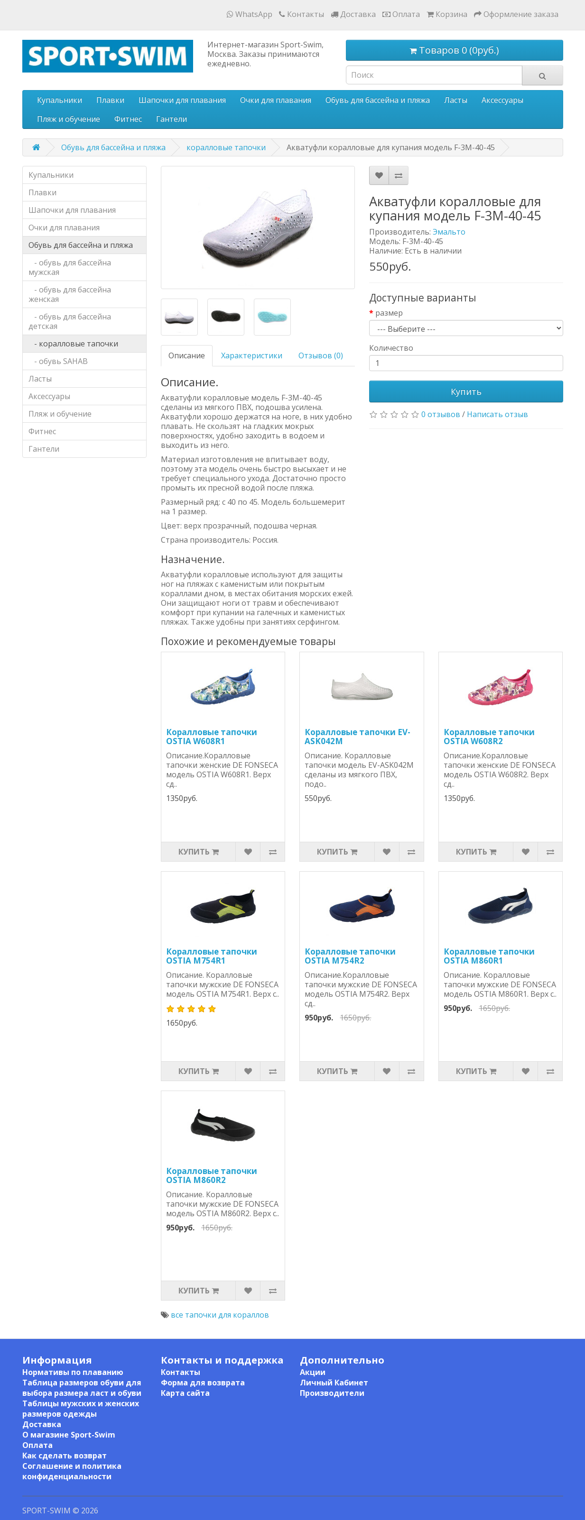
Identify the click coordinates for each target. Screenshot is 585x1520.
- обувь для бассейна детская (69, 321)
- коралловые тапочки (73, 343)
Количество (391, 348)
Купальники (59, 100)
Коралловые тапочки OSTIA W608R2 (489, 736)
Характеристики (251, 355)
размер (389, 313)
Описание (186, 355)
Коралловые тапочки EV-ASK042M (357, 736)
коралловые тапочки (226, 147)
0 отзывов (440, 414)
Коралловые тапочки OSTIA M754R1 (211, 956)
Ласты (455, 100)
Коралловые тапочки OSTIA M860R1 (489, 956)
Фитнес (128, 119)
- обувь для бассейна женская (69, 294)
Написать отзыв (497, 414)
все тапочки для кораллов (220, 1315)
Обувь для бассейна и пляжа (377, 100)
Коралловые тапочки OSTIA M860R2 (211, 1175)
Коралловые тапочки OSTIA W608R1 (211, 736)
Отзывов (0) (320, 355)
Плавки (110, 100)
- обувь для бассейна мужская (69, 267)
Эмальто (449, 232)
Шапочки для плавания (182, 100)
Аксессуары (502, 100)
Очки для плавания (275, 100)
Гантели (171, 119)
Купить (466, 391)
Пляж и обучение (68, 119)
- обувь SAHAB (58, 361)
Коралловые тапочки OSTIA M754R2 (350, 956)
